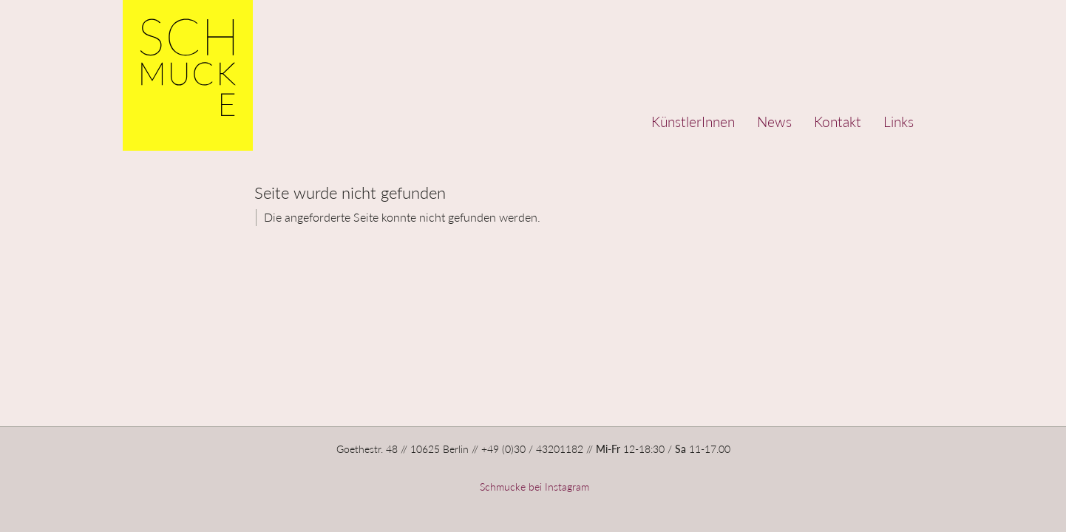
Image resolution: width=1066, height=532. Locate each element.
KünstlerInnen (693, 121)
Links (898, 121)
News (774, 121)
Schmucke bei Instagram (533, 486)
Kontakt (837, 121)
